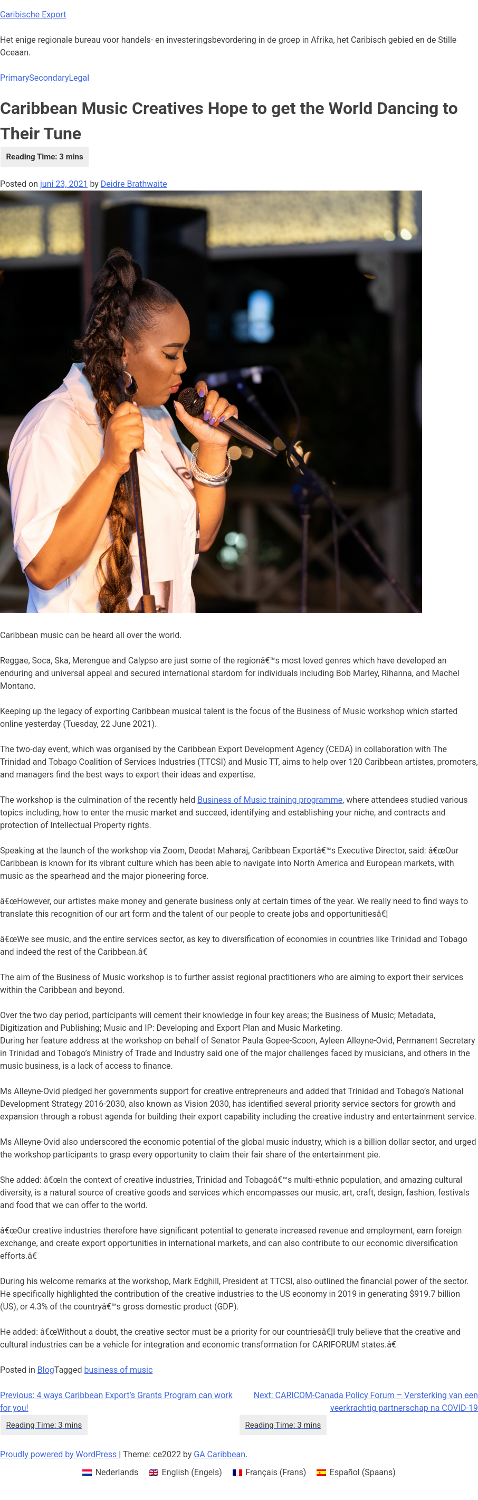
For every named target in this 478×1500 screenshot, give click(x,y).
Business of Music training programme (269, 800)
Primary (14, 78)
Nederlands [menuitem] (117, 1472)
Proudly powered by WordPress (59, 1454)
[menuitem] (110, 1472)
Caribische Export (33, 15)
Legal (79, 78)
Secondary (49, 78)
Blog (45, 1370)
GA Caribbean (219, 1454)
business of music (118, 1370)
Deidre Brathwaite (134, 184)
